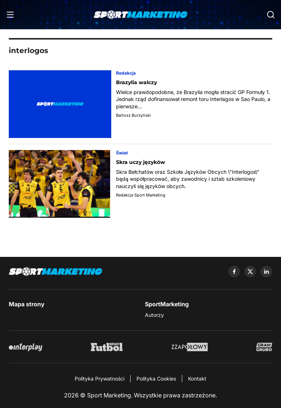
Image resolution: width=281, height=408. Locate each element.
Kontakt (197, 378)
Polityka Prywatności (99, 378)
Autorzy (154, 315)
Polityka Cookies (156, 378)
